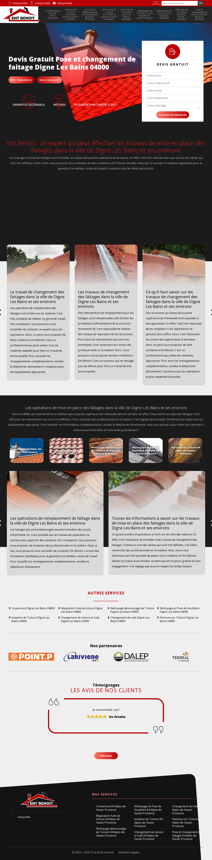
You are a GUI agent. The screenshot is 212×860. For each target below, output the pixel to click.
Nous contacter (49, 80)
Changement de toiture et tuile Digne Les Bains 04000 (80, 619)
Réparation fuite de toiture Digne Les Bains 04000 (81, 610)
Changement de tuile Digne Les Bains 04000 (130, 619)
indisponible (18, 3)
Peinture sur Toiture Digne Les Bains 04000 (179, 619)
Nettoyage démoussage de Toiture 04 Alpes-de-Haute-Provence (90, 14)
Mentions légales (129, 852)
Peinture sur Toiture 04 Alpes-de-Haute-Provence (181, 14)
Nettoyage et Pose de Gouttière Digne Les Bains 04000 (179, 610)
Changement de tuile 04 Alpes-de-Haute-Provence (164, 14)
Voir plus (106, 755)
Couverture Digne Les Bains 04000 (33, 608)
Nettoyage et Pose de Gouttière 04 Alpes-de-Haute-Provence (109, 14)
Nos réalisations (21, 80)
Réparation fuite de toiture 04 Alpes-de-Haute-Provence (70, 14)
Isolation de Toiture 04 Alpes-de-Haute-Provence (126, 14)
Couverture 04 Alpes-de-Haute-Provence (53, 14)
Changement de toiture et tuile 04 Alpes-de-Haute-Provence (145, 14)
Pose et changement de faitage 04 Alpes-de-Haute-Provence (199, 14)
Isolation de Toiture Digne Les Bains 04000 (31, 619)
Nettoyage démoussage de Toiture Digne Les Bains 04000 (132, 610)
